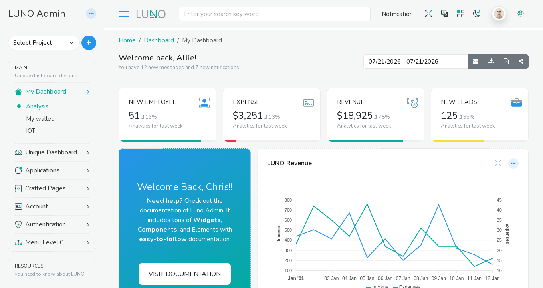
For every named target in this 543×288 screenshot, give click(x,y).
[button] (91, 14)
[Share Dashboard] (521, 61)
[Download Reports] (491, 61)
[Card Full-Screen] (498, 164)
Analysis (37, 106)
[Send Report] (476, 61)
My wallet (40, 119)
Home (127, 40)
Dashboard (159, 40)
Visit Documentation (185, 274)
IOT (30, 131)
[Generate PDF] (506, 61)
